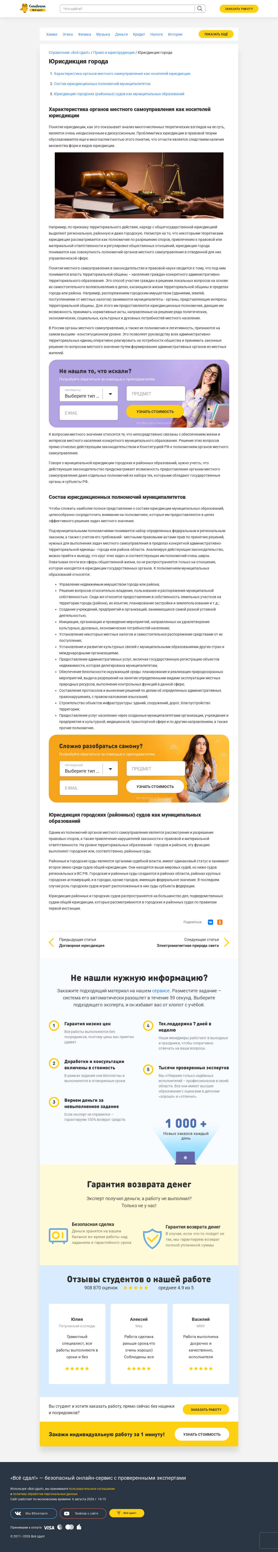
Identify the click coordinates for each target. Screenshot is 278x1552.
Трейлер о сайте (81, 1513)
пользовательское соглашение (92, 1489)
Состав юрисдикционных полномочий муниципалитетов (102, 84)
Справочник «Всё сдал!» (69, 52)
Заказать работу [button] (239, 9)
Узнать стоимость (155, 412)
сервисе (161, 990)
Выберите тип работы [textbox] (82, 395)
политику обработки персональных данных (45, 1494)
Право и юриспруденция (114, 52)
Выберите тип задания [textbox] (82, 770)
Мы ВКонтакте (31, 1513)
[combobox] (88, 394)
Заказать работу (206, 1410)
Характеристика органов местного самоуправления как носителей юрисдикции (122, 74)
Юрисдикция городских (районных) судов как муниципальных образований (119, 94)
